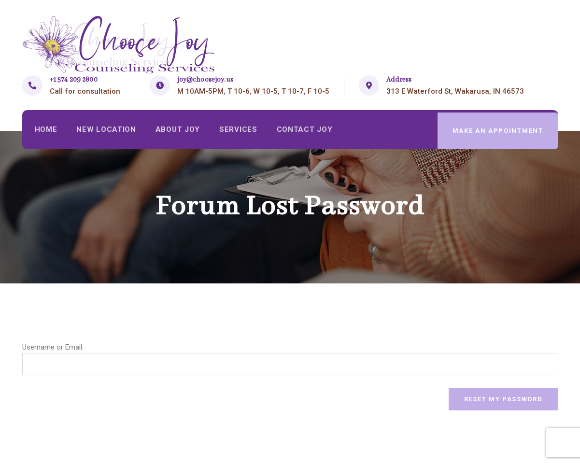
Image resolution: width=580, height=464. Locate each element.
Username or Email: (53, 347)
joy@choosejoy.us (205, 79)
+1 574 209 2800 (74, 79)
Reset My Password (503, 399)
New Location (107, 131)
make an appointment (497, 130)
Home (46, 131)
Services (241, 131)
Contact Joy (308, 131)
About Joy (179, 131)
